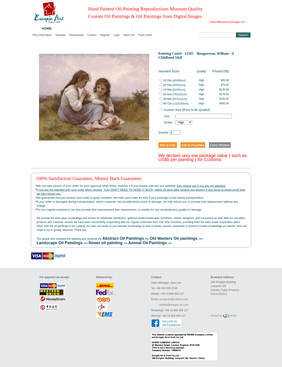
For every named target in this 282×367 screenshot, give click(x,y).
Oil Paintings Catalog (72, 28)
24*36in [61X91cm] (172, 89)
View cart (129, 35)
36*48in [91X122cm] (173, 99)
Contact (91, 35)
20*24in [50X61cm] (172, 85)
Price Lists (183, 28)
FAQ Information (42, 35)
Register (105, 35)
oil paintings (75, 218)
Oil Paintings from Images (111, 28)
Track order (145, 35)
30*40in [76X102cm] (173, 94)
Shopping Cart (213, 28)
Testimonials (76, 35)
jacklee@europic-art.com (174, 304)
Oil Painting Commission (152, 28)
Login (116, 35)
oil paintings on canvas (221, 226)
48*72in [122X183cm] (174, 103)
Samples (60, 35)
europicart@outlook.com (173, 299)
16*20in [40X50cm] (172, 80)
